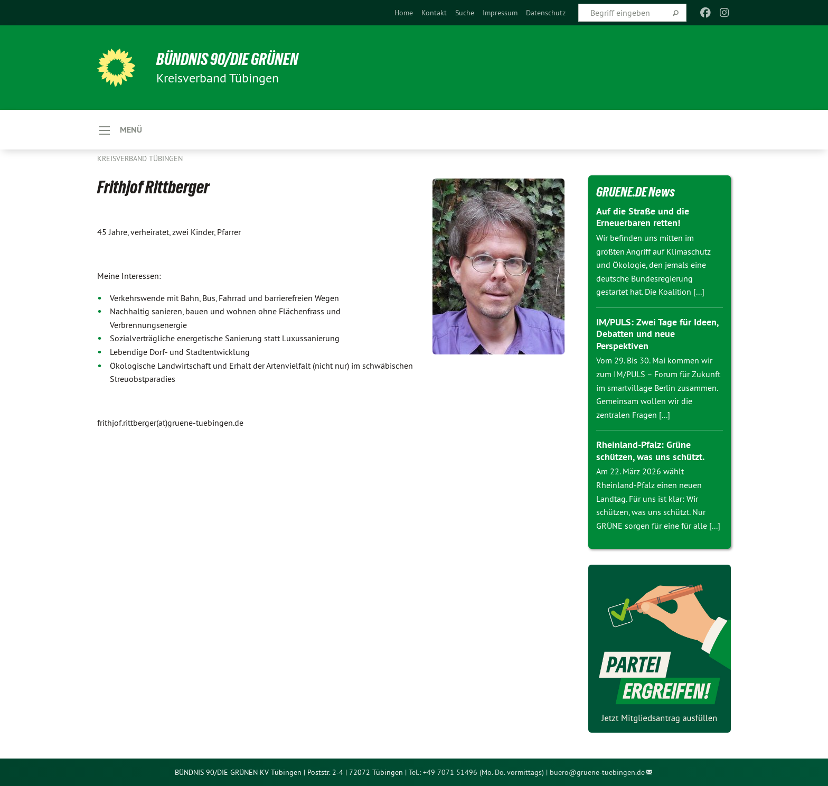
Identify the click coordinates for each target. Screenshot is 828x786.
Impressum (500, 12)
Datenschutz (546, 12)
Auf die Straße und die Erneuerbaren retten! (642, 217)
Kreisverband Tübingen (140, 158)
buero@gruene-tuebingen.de (597, 772)
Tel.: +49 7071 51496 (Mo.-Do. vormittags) (476, 772)
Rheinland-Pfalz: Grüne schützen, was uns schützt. (650, 450)
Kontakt (434, 12)
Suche (464, 12)
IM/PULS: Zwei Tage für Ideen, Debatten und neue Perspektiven (657, 334)
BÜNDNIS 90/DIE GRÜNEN (227, 59)
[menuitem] (403, 12)
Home (403, 12)
